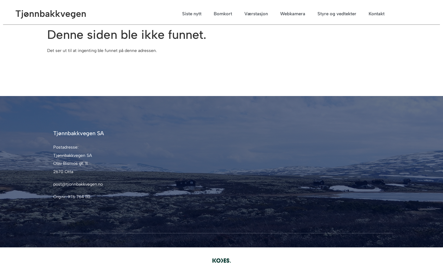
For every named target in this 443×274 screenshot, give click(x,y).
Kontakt (377, 14)
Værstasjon (256, 14)
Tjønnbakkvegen (50, 13)
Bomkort (223, 14)
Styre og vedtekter (336, 14)
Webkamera (292, 14)
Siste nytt (191, 14)
